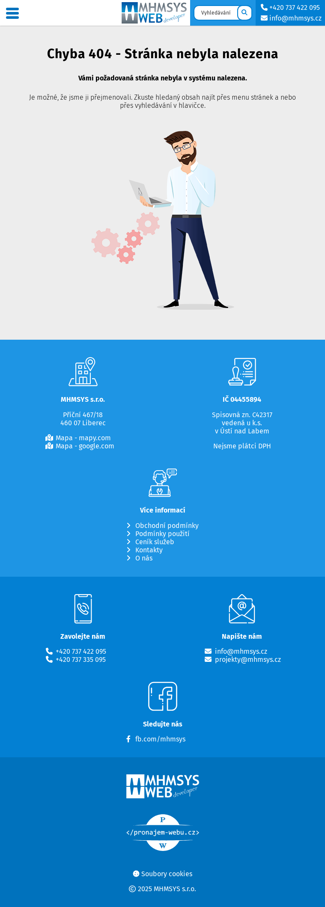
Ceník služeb (154, 542)
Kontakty (149, 550)
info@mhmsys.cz (290, 18)
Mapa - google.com (85, 446)
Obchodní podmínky (167, 525)
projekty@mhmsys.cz (248, 659)
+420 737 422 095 (289, 7)
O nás (143, 558)
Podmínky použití (162, 534)
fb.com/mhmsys (160, 739)
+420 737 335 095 (81, 659)
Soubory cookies (166, 874)
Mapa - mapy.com (83, 438)
